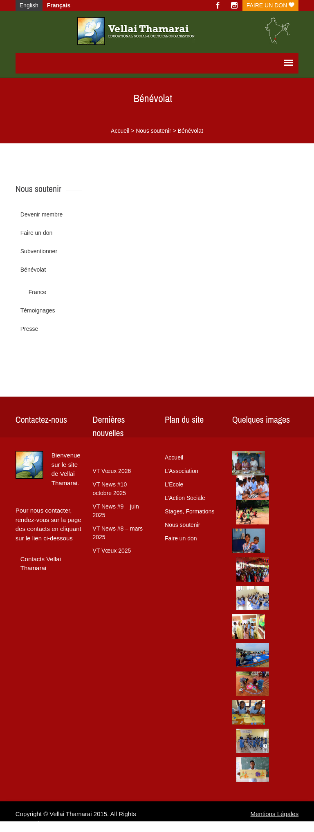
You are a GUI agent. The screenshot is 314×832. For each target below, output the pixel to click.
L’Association (181, 471)
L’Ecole (174, 484)
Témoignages (37, 310)
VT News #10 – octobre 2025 (111, 488)
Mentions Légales (275, 813)
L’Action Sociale (185, 498)
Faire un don (270, 5)
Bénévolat (33, 269)
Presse (29, 329)
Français (59, 5)
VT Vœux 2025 (111, 550)
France (38, 292)
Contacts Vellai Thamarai (40, 563)
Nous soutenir (153, 130)
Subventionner (38, 251)
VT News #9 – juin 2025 (115, 510)
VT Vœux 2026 (111, 471)
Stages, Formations (189, 511)
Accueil (120, 130)
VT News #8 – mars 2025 (117, 532)
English (29, 5)
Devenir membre (41, 214)
